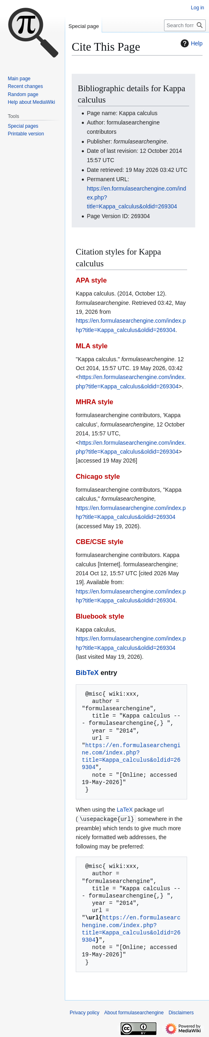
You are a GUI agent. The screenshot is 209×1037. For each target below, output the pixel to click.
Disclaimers (181, 1012)
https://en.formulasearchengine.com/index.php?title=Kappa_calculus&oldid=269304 (131, 756)
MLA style (92, 346)
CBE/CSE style (100, 542)
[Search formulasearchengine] (185, 25)
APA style (91, 280)
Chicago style (98, 476)
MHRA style (94, 402)
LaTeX (125, 809)
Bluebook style (100, 616)
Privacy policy (84, 1012)
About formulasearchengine (134, 1012)
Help (191, 43)
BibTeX (87, 673)
